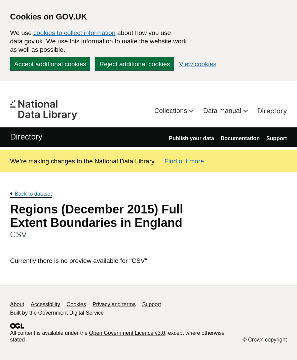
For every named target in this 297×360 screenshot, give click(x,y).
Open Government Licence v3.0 (127, 333)
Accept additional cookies (50, 64)
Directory (272, 111)
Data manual (223, 110)
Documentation (240, 138)
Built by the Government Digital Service (57, 313)
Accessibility (45, 304)
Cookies (76, 304)
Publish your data (191, 138)
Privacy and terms (114, 304)
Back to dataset (33, 194)
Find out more (184, 161)
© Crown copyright (265, 340)
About (17, 304)
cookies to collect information (74, 32)
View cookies (198, 64)
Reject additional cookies (134, 64)
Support (276, 138)
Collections (171, 110)
